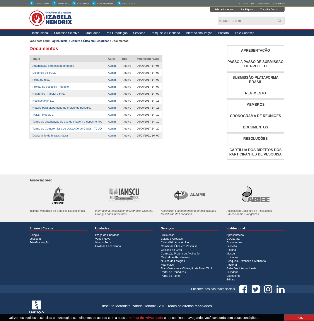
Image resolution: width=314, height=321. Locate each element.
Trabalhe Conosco (270, 9)
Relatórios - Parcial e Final (48, 93)
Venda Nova (102, 238)
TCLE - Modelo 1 (43, 114)
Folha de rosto (41, 79)
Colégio (34, 235)
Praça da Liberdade (107, 235)
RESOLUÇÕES (255, 138)
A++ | (253, 3)
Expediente (234, 275)
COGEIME (233, 238)
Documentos (234, 242)
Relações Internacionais (241, 268)
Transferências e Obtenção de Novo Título (187, 268)
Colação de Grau (171, 249)
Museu (231, 253)
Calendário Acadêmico (175, 242)
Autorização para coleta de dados (53, 65)
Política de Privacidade (145, 317)
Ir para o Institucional (105, 3)
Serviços (139, 33)
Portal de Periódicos (173, 272)
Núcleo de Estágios (173, 261)
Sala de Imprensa (224, 9)
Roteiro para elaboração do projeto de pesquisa (61, 107)
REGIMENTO (255, 93)
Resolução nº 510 (43, 100)
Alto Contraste (279, 3)
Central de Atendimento (175, 257)
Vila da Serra (103, 242)
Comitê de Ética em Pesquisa (179, 246)
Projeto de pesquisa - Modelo (50, 86)
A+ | (246, 3)
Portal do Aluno (170, 275)
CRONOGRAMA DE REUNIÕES (255, 116)
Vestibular (35, 238)
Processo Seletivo (66, 33)
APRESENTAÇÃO (255, 50)
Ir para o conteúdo (42, 3)
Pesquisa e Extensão (165, 33)
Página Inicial (59, 41)
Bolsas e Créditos (172, 238)
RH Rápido (247, 9)
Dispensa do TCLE (44, 72)
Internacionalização (199, 33)
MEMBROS (255, 104)
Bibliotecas (167, 235)
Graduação (92, 33)
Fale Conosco (244, 33)
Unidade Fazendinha (108, 246)
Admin (112, 65)
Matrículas (167, 264)
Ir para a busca (83, 3)
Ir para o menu (63, 3)
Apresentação (235, 235)
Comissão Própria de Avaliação (180, 253)
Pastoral (224, 33)
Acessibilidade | (264, 3)
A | (240, 3)
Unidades (232, 257)
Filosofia (232, 246)
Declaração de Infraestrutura (50, 135)
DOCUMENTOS (255, 127)
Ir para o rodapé (128, 3)
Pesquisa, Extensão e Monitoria (246, 261)
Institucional (40, 33)
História (231, 249)
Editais (231, 279)
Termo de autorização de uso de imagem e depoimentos (67, 121)
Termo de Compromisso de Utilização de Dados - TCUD (67, 128)
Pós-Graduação (117, 33)
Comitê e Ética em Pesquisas (90, 41)
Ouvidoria (233, 272)
